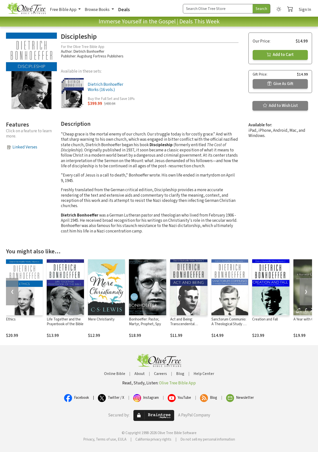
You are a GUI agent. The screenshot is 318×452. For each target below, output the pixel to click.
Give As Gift (280, 84)
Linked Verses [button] (24, 147)
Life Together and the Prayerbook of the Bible (65, 322)
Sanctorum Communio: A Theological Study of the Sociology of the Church (228, 326)
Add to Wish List (280, 106)
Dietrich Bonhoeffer (88, 51)
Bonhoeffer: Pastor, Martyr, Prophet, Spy (145, 322)
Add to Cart (280, 55)
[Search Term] (218, 8)
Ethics (11, 319)
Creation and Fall (265, 319)
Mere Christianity (101, 319)
